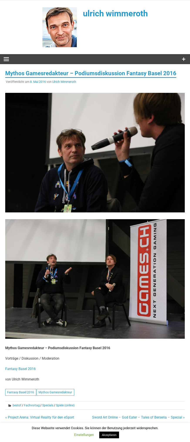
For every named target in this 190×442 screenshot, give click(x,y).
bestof (17, 405)
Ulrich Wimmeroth (64, 81)
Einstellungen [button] (84, 435)
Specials (47, 405)
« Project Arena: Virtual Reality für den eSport (39, 417)
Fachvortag (32, 405)
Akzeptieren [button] (109, 435)
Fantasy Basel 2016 (20, 369)
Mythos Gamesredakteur (55, 392)
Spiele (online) (65, 405)
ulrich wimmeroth (115, 13)
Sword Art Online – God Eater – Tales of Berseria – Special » (138, 417)
